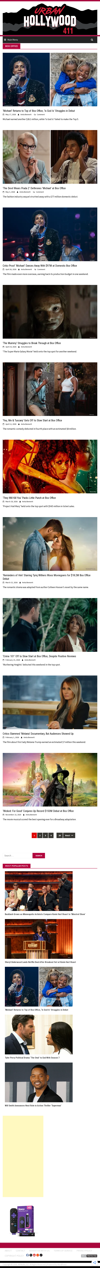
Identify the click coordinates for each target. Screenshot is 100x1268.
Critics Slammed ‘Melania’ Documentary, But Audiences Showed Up (38, 733)
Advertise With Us (39, 1250)
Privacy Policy (84, 1250)
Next (69, 835)
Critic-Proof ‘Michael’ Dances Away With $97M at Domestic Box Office (40, 265)
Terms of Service (63, 1250)
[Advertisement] (23, 1156)
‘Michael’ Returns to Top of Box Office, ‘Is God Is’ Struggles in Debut (39, 110)
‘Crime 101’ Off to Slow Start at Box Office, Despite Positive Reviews (39, 656)
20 (60, 835)
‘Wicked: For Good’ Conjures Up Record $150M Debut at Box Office (38, 811)
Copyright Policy (14, 1255)
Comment (41, 114)
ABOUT (8, 1250)
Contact (20, 1250)
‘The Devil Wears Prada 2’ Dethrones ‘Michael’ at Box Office (34, 188)
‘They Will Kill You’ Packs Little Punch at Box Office (29, 497)
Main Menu (12, 39)
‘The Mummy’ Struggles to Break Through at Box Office (32, 343)
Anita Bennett (25, 114)
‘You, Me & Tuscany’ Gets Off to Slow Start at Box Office (32, 420)
